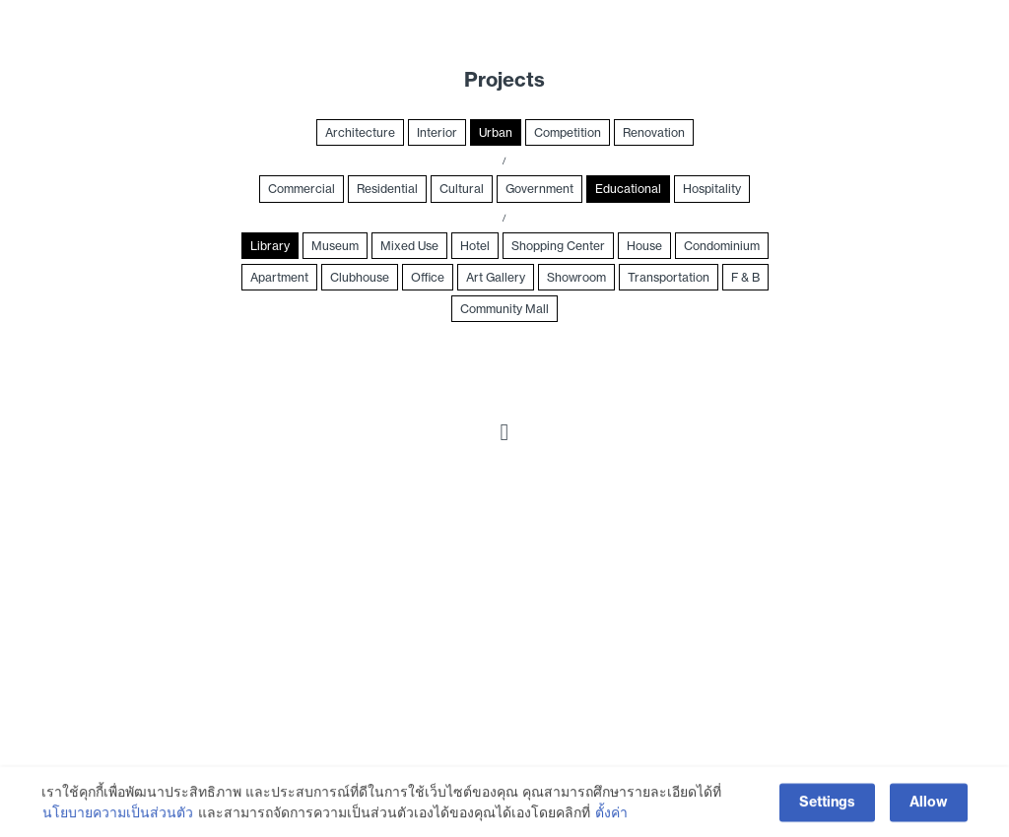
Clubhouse (359, 277)
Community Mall (504, 308)
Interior (437, 132)
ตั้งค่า (611, 815)
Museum (335, 245)
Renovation (654, 132)
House (644, 245)
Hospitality (712, 188)
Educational (628, 188)
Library (270, 245)
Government (539, 188)
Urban (495, 132)
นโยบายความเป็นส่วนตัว (117, 815)
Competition (567, 132)
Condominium (722, 245)
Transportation (668, 277)
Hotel (475, 245)
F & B (745, 277)
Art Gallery (495, 277)
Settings (827, 805)
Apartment (279, 277)
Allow (928, 805)
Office (427, 277)
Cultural (461, 188)
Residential (387, 188)
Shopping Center (558, 245)
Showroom (576, 277)
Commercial (301, 188)
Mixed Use (409, 245)
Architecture (360, 132)
